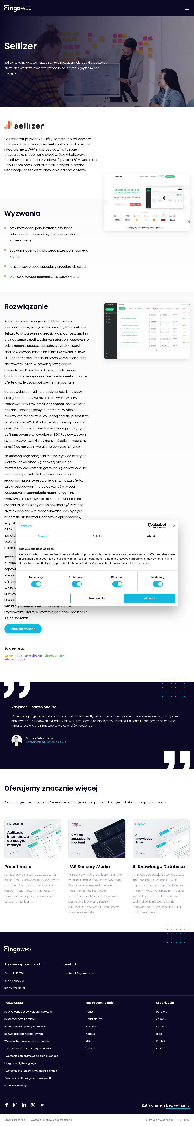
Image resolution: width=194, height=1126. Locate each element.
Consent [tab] (43, 535)
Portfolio (162, 1011)
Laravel (90, 1048)
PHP (88, 1041)
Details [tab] (97, 535)
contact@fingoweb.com (79, 973)
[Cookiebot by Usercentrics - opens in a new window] (150, 525)
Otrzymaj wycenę (23, 628)
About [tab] (151, 535)
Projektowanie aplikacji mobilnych (25, 1026)
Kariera (160, 1048)
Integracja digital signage (20, 1063)
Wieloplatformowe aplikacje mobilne (27, 1041)
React (89, 1011)
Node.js (90, 1033)
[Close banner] (174, 525)
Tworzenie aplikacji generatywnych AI (27, 1078)
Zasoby (161, 1018)
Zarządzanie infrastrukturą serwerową (28, 1048)
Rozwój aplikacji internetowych (23, 1033)
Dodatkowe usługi (15, 1085)
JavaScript (92, 1026)
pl (179, 1119)
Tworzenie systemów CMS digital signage (30, 1070)
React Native (94, 1019)
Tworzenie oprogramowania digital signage (31, 1056)
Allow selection (96, 598)
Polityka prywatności (158, 1119)
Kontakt (161, 1041)
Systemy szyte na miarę (19, 1019)
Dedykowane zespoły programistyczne (28, 1011)
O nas (160, 1026)
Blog (159, 1033)
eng (187, 1119)
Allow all (149, 598)
